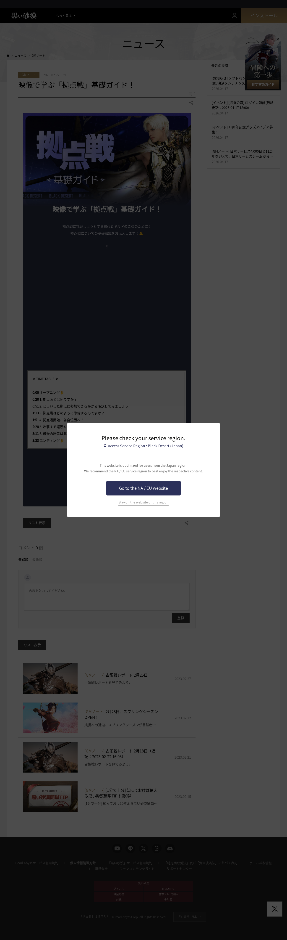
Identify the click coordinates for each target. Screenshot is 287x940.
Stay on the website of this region (143, 502)
